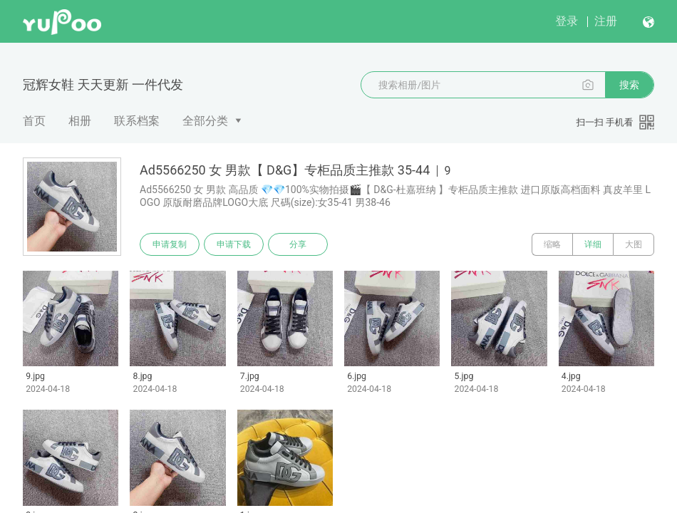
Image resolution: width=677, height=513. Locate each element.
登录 (566, 21)
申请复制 (170, 244)
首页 (34, 121)
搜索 (629, 84)
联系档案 (137, 121)
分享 (297, 244)
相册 (79, 121)
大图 (633, 244)
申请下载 (234, 244)
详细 (592, 244)
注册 (605, 21)
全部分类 (205, 121)
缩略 (552, 244)
